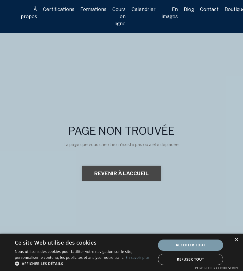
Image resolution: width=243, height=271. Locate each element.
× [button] (236, 240)
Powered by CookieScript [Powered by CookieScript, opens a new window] (217, 268)
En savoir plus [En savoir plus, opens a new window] (137, 257)
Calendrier (144, 9)
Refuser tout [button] (190, 259)
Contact (209, 9)
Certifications (58, 9)
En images (170, 13)
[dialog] (121, 252)
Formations (93, 9)
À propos (29, 13)
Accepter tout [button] (190, 245)
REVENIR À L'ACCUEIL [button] (121, 173)
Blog (189, 9)
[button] (83, 264)
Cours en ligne (119, 16)
